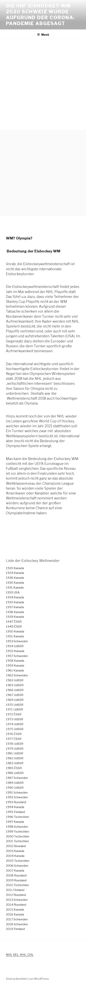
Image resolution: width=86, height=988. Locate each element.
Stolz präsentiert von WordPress (27, 978)
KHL (23, 954)
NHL (9, 954)
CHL (30, 954)
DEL (16, 954)
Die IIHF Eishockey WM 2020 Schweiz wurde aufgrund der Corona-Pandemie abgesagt (40, 14)
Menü (43, 34)
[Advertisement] (43, 85)
